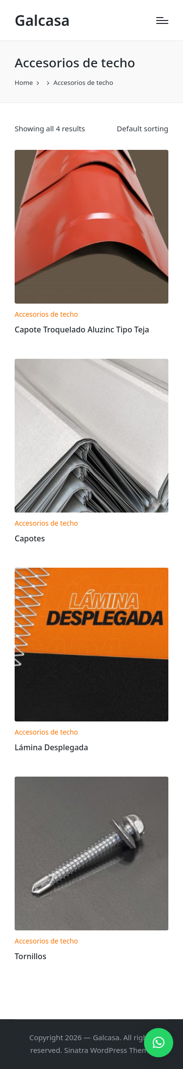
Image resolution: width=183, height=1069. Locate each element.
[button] (158, 1042)
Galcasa (42, 20)
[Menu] (162, 20)
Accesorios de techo (46, 314)
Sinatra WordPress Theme (108, 1050)
